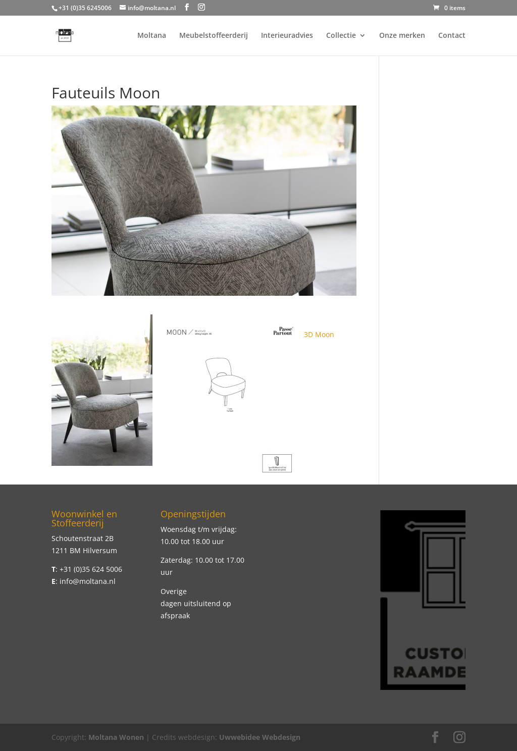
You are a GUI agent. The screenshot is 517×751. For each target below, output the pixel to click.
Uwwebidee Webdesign (259, 737)
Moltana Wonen (116, 737)
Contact (452, 36)
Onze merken (402, 36)
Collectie (341, 36)
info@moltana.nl (88, 581)
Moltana (151, 36)
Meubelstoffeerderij (213, 36)
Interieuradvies (287, 36)
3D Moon (319, 334)
